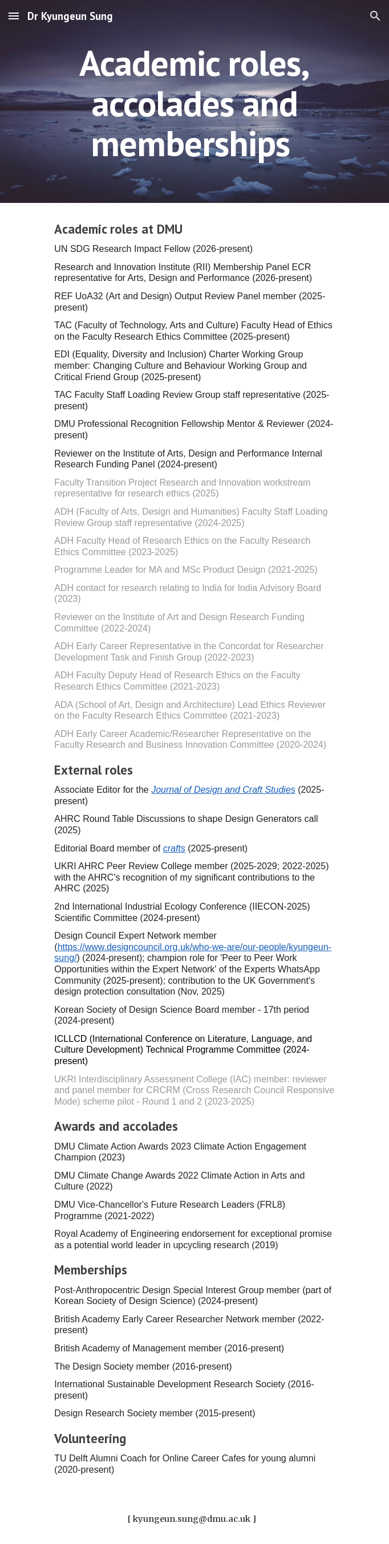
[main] (194, 101)
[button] (13, 15)
